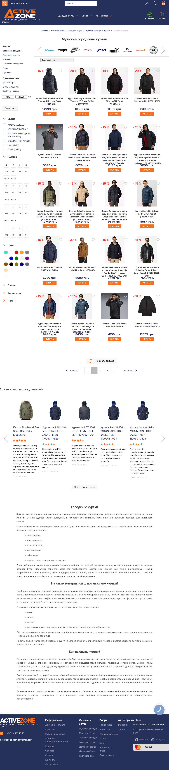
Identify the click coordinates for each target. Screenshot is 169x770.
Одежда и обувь (68, 16)
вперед (130, 370)
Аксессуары (104, 16)
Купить (50, 113)
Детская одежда (87, 746)
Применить (10, 108)
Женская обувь (87, 742)
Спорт (87, 16)
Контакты (50, 760)
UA (163, 1)
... (87, 370)
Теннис (103, 738)
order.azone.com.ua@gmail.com (16, 739)
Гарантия (50, 729)
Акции (161, 16)
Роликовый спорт (108, 734)
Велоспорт (105, 729)
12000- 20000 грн (11, 87)
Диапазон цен (11, 78)
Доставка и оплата (55, 725)
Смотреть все (86, 756)
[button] (40, 50)
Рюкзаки (123, 725)
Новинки (149, 16)
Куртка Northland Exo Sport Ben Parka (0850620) (26, 431)
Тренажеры (105, 725)
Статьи (49, 755)
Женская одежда (88, 737)
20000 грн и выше (11, 91)
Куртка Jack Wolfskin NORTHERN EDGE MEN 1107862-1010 (84, 431)
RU (163, 4)
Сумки (121, 729)
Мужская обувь (87, 733)
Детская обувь (87, 751)
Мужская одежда (88, 728)
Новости (49, 746)
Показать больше (101, 361)
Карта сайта (51, 764)
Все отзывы (84, 487)
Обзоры (49, 750)
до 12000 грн (9, 82)
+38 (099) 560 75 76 (19, 3)
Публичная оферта (55, 734)
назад (72, 370)
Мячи (102, 743)
